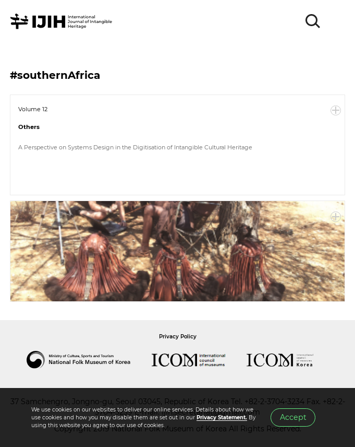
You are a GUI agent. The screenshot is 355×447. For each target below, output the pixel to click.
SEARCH (313, 21)
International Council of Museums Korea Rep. (290, 359)
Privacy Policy (178, 336)
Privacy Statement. (222, 417)
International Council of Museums (199, 359)
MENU (337, 21)
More (335, 110)
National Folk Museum (89, 359)
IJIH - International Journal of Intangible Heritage (62, 21)
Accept (293, 417)
